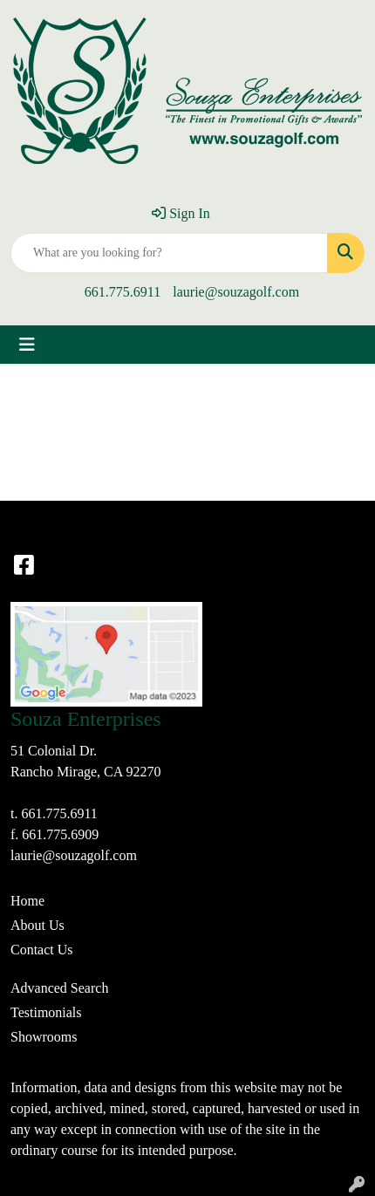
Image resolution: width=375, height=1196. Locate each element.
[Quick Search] (169, 253)
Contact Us (41, 949)
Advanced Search (59, 988)
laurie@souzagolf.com (236, 291)
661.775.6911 (122, 291)
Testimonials (46, 1012)
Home (27, 900)
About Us (37, 925)
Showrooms (43, 1036)
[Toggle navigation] (27, 344)
